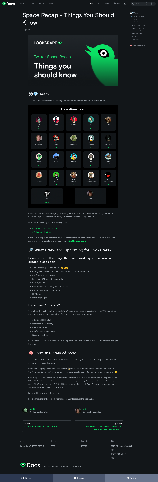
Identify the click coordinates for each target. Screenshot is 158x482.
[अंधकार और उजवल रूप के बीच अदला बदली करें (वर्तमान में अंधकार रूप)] (125, 4)
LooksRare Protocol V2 (136, 41)
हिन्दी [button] (117, 3)
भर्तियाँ (51, 3)
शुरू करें (84, 446)
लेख (91, 3)
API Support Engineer (42, 232)
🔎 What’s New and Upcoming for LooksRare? (137, 19)
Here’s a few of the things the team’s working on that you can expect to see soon (138, 31)
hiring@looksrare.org (76, 241)
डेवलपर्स (41, 3)
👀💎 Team (134, 13)
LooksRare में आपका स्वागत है (32, 446)
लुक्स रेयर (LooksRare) (121, 446)
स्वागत (53, 446)
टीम (99, 3)
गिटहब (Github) (118, 454)
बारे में (22, 3)
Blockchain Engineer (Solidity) (45, 228)
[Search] (143, 4)
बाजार (107, 3)
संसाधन (31, 3)
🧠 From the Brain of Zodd (137, 47)
